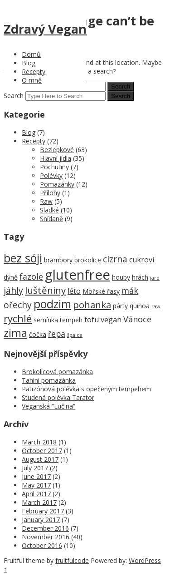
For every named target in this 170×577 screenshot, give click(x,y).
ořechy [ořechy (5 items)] (18, 305)
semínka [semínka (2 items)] (46, 320)
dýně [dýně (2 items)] (11, 277)
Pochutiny (54, 167)
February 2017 (43, 511)
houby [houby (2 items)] (121, 277)
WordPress (145, 560)
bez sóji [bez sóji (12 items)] (23, 258)
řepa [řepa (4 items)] (56, 333)
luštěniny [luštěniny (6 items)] (45, 290)
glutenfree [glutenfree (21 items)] (77, 275)
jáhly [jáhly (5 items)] (13, 290)
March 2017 (39, 502)
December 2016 (45, 528)
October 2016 (42, 545)
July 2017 (35, 468)
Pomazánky (57, 184)
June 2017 (36, 476)
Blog (28, 63)
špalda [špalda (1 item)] (75, 335)
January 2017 (41, 519)
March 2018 (39, 442)
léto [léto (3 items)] (74, 291)
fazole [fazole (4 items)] (31, 276)
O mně (32, 80)
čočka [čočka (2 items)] (37, 334)
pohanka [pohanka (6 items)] (92, 304)
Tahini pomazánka (49, 380)
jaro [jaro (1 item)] (155, 278)
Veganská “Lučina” (48, 406)
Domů (31, 54)
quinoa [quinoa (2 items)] (140, 305)
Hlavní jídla (55, 158)
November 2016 (45, 537)
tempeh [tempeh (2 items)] (71, 320)
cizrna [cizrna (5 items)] (115, 259)
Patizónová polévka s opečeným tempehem (86, 389)
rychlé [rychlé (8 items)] (18, 318)
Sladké (49, 210)
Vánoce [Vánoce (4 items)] (137, 319)
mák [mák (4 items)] (129, 290)
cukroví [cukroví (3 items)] (141, 260)
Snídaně (51, 218)
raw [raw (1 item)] (155, 306)
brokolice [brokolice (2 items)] (87, 260)
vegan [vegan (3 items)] (111, 320)
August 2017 (40, 459)
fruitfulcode (72, 560)
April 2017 (36, 493)
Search (14, 95)
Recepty (33, 71)
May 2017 (36, 485)
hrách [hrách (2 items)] (140, 277)
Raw (46, 201)
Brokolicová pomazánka (57, 371)
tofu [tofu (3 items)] (91, 320)
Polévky (51, 175)
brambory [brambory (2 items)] (58, 260)
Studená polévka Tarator (58, 397)
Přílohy (50, 192)
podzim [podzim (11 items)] (52, 303)
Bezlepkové (57, 149)
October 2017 (42, 450)
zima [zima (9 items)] (15, 332)
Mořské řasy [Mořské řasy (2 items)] (101, 291)
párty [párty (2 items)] (120, 305)
